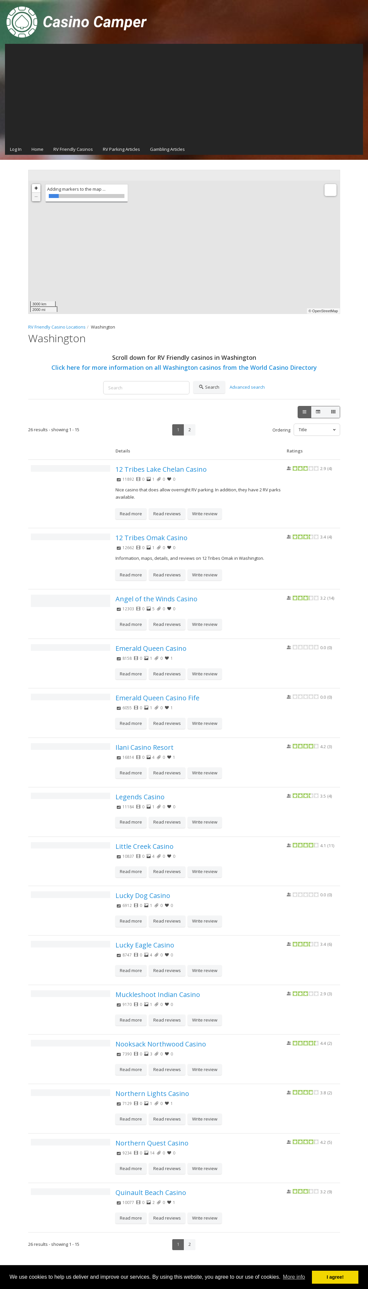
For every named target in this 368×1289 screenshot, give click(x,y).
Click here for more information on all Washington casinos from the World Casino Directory (184, 367)
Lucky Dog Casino (142, 895)
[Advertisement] (184, 93)
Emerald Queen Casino (150, 648)
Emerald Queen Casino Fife (157, 697)
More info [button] (294, 1277)
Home (37, 149)
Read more (131, 514)
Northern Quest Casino (151, 1143)
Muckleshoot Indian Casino (157, 994)
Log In (16, 149)
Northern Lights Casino (152, 1093)
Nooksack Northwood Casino (160, 1044)
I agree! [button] (335, 1277)
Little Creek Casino (144, 846)
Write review (204, 514)
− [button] (36, 197)
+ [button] (36, 188)
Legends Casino (140, 796)
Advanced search (247, 387)
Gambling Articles (167, 149)
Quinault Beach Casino (150, 1192)
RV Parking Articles (121, 149)
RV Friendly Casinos (73, 149)
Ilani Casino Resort (144, 747)
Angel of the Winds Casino (156, 598)
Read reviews (167, 514)
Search (209, 387)
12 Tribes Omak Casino (151, 537)
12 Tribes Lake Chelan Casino (161, 469)
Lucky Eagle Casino (144, 945)
